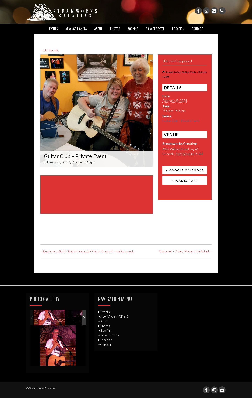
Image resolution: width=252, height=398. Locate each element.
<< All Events (49, 50)
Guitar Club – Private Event (181, 121)
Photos (115, 28)
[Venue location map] (96, 193)
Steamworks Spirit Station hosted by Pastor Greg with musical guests (87, 251)
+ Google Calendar (185, 170)
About (98, 28)
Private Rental (155, 28)
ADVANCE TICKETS (76, 28)
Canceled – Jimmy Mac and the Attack (185, 251)
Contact (197, 28)
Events (53, 28)
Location (178, 28)
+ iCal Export (185, 180)
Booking (133, 28)
